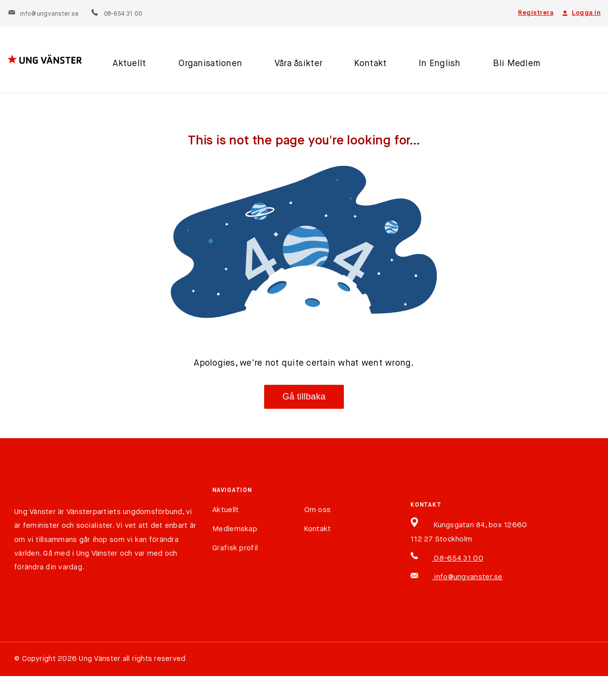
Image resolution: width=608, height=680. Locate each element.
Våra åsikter (295, 65)
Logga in (581, 13)
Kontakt (367, 65)
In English (436, 65)
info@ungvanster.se (43, 14)
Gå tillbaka (304, 396)
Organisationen (208, 65)
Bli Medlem (512, 65)
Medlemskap (234, 529)
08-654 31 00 (116, 14)
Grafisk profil (235, 548)
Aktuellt (128, 65)
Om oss (317, 510)
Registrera (535, 13)
